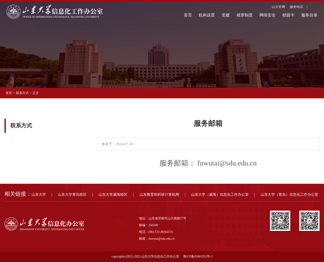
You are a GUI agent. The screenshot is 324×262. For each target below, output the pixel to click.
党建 (226, 15)
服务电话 (296, 7)
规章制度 (244, 15)
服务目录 (309, 15)
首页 (188, 15)
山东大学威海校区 (113, 194)
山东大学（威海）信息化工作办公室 (220, 194)
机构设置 (207, 15)
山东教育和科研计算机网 (159, 194)
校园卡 (288, 15)
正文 (36, 93)
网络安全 (267, 15)
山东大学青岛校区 (72, 194)
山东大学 (39, 194)
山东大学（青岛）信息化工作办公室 (289, 194)
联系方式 (22, 93)
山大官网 (278, 7)
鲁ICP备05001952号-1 (198, 256)
